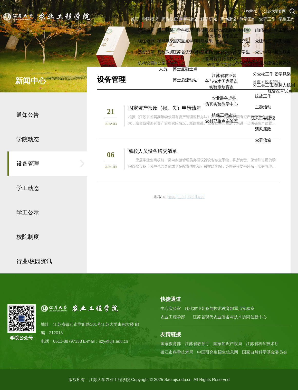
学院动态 (27, 156)
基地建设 (228, 19)
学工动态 (27, 205)
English (250, 11)
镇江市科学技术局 (176, 352)
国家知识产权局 (227, 343)
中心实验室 (170, 308)
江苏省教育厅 (197, 343)
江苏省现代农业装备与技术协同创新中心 (230, 317)
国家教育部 (170, 343)
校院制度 (27, 254)
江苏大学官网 (275, 11)
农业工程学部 (172, 317)
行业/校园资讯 (34, 278)
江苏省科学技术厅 (262, 343)
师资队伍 (169, 19)
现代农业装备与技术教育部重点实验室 (220, 308)
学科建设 (189, 19)
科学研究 (208, 19)
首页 (135, 19)
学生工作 (286, 19)
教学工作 (247, 19)
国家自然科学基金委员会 (264, 352)
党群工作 (267, 19)
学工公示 (27, 229)
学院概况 (150, 19)
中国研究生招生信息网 (217, 352)
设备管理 (27, 180)
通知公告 (27, 132)
